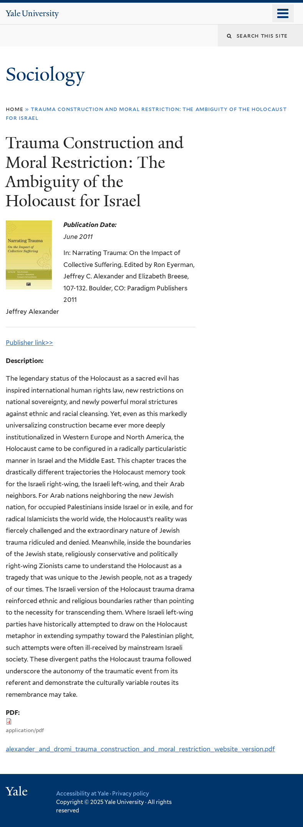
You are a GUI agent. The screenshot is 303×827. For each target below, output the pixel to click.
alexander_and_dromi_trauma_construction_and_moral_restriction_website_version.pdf (140, 749)
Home (14, 109)
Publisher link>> (29, 342)
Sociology (47, 74)
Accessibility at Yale (82, 793)
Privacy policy (130, 793)
